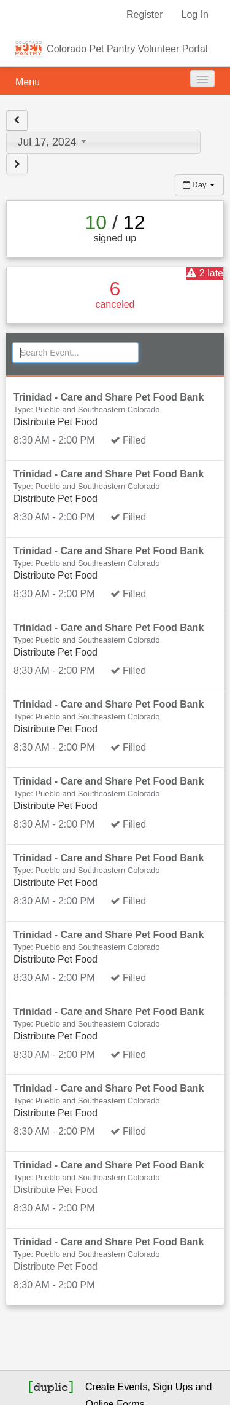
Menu (27, 82)
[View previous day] (17, 120)
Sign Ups (173, 1387)
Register (144, 14)
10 (96, 222)
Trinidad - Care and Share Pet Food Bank (108, 397)
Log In (195, 14)
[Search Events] (75, 352)
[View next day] (17, 164)
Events (133, 1387)
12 (134, 222)
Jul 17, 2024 (54, 142)
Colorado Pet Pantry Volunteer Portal (127, 49)
